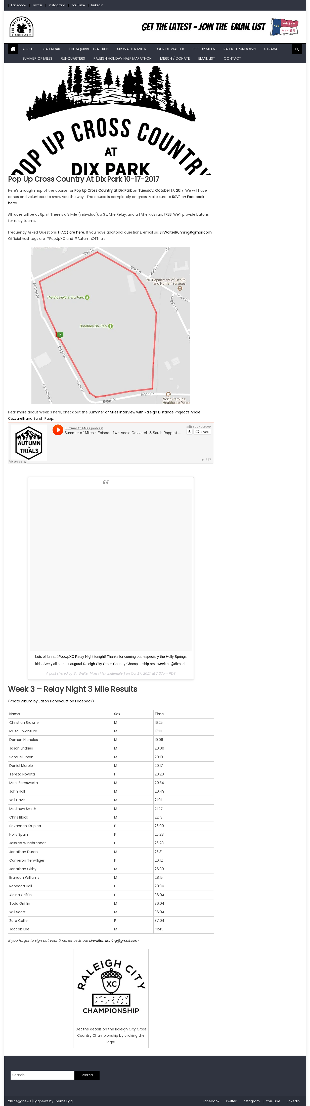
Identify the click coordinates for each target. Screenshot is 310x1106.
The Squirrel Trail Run (89, 48)
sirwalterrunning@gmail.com (113, 940)
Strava (270, 48)
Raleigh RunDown (240, 48)
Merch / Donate (175, 58)
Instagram (57, 5)
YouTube (78, 5)
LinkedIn (97, 5)
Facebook (18, 5)
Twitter (37, 5)
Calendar (51, 48)
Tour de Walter (169, 48)
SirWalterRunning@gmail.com (186, 232)
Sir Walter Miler (131, 48)
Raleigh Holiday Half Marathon (123, 58)
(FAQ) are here (71, 232)
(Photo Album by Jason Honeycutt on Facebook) (51, 701)
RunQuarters (73, 58)
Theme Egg (63, 1101)
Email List (206, 58)
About (28, 48)
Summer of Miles (37, 58)
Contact (232, 58)
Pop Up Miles (204, 48)
